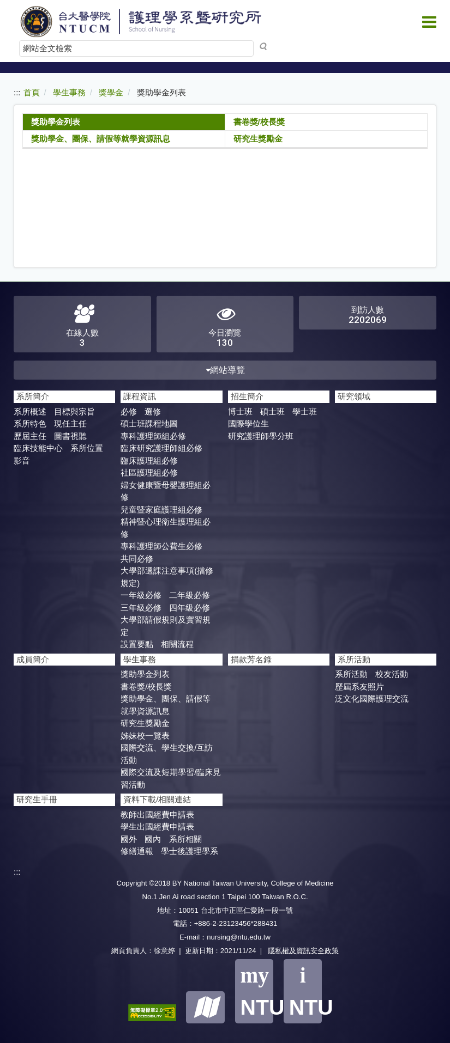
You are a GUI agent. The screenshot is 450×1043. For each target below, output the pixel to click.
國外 (129, 839)
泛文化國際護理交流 (372, 698)
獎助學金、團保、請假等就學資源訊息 (100, 138)
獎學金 (111, 92)
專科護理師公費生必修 (161, 546)
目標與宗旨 (74, 411)
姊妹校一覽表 (145, 735)
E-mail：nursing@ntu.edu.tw (225, 937)
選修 (153, 411)
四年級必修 (189, 607)
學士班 (304, 411)
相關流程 (177, 644)
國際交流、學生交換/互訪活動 (167, 754)
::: (17, 92)
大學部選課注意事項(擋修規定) (167, 577)
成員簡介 (32, 659)
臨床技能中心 (38, 448)
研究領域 (354, 396)
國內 (153, 839)
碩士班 (272, 411)
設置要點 (137, 644)
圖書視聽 (70, 436)
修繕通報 (137, 851)
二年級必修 (189, 595)
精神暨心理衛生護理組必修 (166, 528)
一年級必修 (141, 595)
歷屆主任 (30, 436)
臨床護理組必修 (149, 460)
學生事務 (69, 92)
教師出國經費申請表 (157, 814)
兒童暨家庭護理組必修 (161, 509)
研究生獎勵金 (258, 138)
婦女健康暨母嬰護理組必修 (166, 491)
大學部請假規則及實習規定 (166, 626)
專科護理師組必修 (153, 436)
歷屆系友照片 (359, 686)
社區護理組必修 (149, 472)
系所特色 (30, 423)
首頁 (31, 92)
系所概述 (30, 411)
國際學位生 (248, 423)
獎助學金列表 (55, 121)
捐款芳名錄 (251, 659)
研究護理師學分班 (260, 436)
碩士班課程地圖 (149, 423)
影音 (22, 460)
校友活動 (391, 674)
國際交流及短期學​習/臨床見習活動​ (171, 778)
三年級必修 (141, 607)
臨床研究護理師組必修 (161, 448)
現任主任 (70, 423)
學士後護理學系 (189, 851)
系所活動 (351, 674)
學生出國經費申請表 (157, 826)
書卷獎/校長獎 (259, 121)
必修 (129, 411)
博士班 (240, 411)
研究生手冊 (36, 799)
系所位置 (86, 448)
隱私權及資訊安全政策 (303, 951)
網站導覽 (225, 370)
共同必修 (137, 558)
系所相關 (185, 839)
